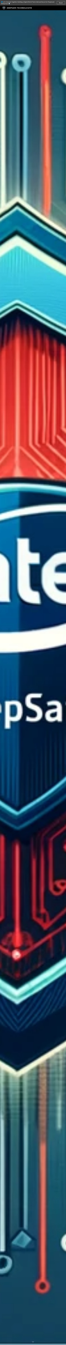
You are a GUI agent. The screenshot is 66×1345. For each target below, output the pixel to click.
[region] (33, 2)
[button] (33, 1342)
